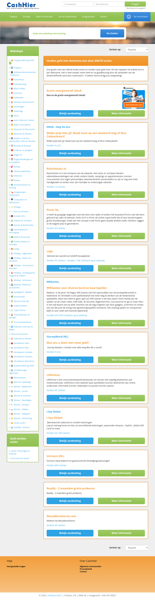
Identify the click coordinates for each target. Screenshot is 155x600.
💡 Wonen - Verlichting (21, 418)
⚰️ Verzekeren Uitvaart (21, 356)
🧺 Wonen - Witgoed (20, 413)
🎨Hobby (15, 249)
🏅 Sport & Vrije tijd (20, 301)
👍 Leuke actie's (18, 422)
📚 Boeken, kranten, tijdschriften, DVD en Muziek (22, 139)
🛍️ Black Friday (18, 88)
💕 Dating (15, 166)
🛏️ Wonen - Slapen (19, 409)
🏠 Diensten (16, 175)
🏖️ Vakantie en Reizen (21, 338)
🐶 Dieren (15, 180)
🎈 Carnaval (16, 93)
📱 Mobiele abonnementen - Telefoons (22, 73)
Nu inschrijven (141, 16)
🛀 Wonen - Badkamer (21, 386)
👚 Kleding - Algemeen (21, 253)
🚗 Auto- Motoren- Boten (22, 120)
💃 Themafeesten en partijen (19, 316)
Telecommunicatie (19, 334)
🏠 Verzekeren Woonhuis (22, 361)
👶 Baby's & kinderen (21, 124)
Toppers (13, 16)
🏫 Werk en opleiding (21, 382)
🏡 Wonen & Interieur (21, 395)
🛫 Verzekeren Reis (20, 347)
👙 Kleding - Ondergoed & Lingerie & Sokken (22, 274)
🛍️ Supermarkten (19, 305)
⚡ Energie (16, 207)
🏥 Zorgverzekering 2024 (22, 365)
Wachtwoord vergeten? (136, 8)
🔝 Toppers (16, 67)
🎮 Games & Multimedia (22, 225)
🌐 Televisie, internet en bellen (21, 328)
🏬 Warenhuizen (18, 377)
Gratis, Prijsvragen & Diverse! (19, 452)
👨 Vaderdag (17, 111)
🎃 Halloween (17, 97)
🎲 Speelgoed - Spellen (21, 292)
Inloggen (135, 4)
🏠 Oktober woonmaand (22, 102)
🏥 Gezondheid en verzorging (18, 231)
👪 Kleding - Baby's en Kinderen (20, 259)
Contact (83, 571)
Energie (26, 16)
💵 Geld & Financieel (20, 237)
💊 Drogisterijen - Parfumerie (18, 193)
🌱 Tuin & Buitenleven (21, 322)
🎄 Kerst (15, 115)
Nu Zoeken (112, 33)
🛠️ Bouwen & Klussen (21, 145)
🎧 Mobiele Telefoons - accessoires (20, 286)
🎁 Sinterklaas (17, 79)
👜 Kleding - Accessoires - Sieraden (21, 267)
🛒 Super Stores (18, 310)
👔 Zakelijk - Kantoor (20, 427)
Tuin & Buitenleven (67, 16)
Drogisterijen (88, 16)
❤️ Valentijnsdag (18, 84)
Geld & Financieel (44, 16)
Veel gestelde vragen (16, 566)
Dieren (103, 16)
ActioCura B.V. (55, 595)
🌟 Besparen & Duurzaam (23, 129)
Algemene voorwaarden (90, 566)
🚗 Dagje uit (16, 154)
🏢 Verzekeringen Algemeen (18, 371)
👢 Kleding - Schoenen (21, 280)
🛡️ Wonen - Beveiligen (21, 400)
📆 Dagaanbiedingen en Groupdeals (21, 160)
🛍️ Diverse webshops (21, 171)
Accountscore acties (20, 458)
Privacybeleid (86, 569)
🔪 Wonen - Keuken (20, 404)
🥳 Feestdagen (18, 106)
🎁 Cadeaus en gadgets (22, 150)
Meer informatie (121, 113)
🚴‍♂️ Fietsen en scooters (21, 220)
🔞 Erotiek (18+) (18, 216)
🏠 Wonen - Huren (19, 391)
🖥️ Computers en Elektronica (18, 201)
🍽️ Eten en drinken (19, 211)
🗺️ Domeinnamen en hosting (20, 186)
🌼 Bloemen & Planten (21, 133)
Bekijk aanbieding (70, 113)
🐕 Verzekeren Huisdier (22, 352)
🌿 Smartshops (18, 296)
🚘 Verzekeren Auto (20, 343)
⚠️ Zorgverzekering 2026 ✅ (21, 61)
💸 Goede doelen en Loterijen (19, 243)
